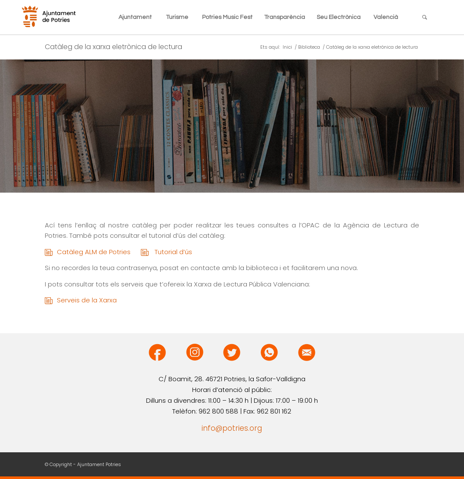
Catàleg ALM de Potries (99, 252)
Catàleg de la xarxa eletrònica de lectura (113, 47)
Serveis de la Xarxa (87, 300)
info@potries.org (232, 428)
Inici (287, 47)
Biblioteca (309, 47)
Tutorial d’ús (173, 251)
